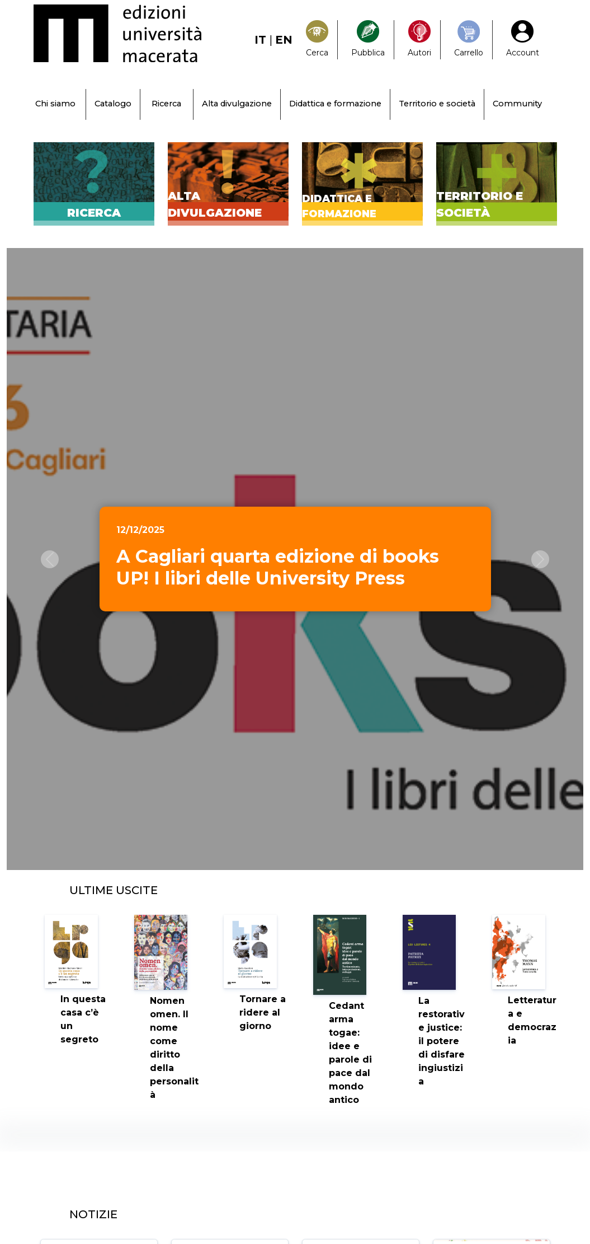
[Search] (317, 39)
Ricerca (166, 104)
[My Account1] (522, 39)
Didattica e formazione (335, 104)
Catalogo (113, 104)
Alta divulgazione (237, 104)
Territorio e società (437, 104)
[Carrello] (468, 39)
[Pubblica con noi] (368, 39)
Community (517, 104)
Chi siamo (55, 104)
